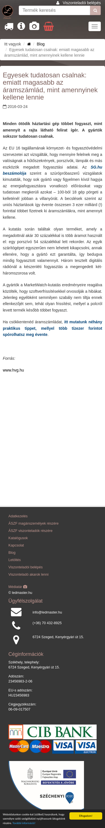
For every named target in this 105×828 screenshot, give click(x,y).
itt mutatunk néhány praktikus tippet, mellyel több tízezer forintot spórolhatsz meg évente (52, 328)
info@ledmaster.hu (47, 612)
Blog (41, 44)
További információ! (24, 823)
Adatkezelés (18, 516)
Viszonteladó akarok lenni (28, 574)
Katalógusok (18, 538)
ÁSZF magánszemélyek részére (33, 523)
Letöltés (14, 560)
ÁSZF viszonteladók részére (30, 531)
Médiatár (17, 587)
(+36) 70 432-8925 (47, 623)
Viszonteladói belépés (82, 3)
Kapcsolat (16, 545)
